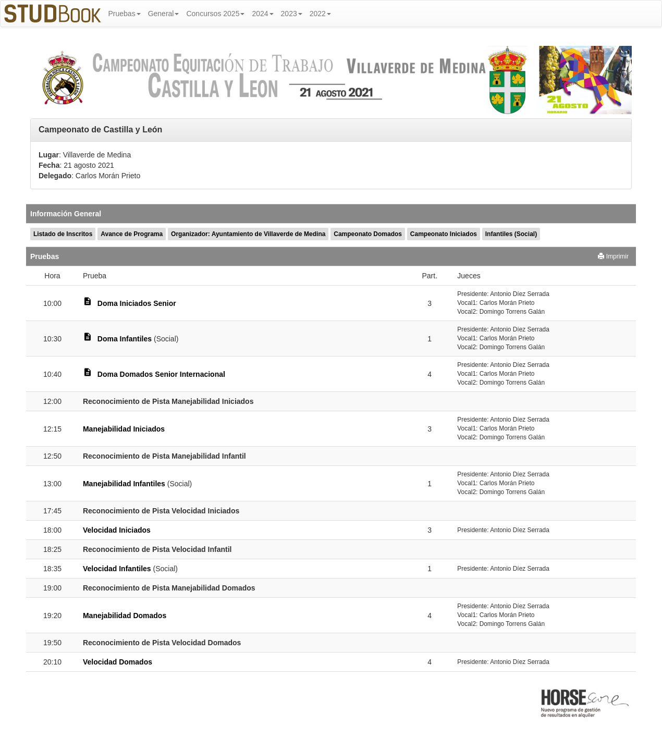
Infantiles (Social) (511, 234)
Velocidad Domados (117, 662)
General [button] (163, 13)
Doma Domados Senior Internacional (161, 374)
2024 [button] (262, 13)
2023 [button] (291, 13)
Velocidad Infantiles (117, 568)
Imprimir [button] (613, 256)
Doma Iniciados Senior (136, 303)
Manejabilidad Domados (124, 615)
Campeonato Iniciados (443, 234)
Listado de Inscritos (62, 234)
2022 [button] (320, 13)
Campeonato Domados (368, 234)
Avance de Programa (132, 234)
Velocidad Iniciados (117, 530)
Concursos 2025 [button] (215, 13)
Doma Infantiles (124, 339)
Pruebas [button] (124, 13)
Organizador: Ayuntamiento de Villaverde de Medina (248, 234)
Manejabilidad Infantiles (124, 483)
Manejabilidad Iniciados (124, 429)
